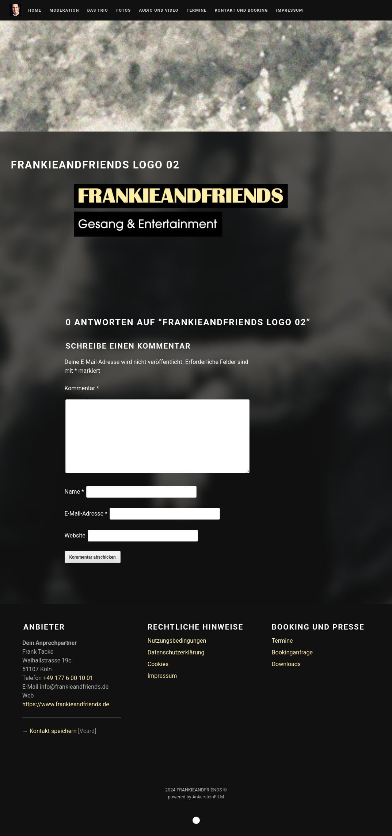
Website (75, 535)
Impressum (289, 10)
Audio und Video (158, 10)
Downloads (286, 664)
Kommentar (82, 388)
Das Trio (97, 10)
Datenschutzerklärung (176, 652)
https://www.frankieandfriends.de (65, 704)
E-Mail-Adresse (86, 513)
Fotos (123, 10)
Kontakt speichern (53, 730)
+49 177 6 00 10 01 (68, 677)
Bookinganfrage (292, 652)
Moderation (64, 10)
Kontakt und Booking (241, 10)
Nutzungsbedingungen (177, 640)
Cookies (158, 664)
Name (74, 491)
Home (34, 10)
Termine (197, 10)
